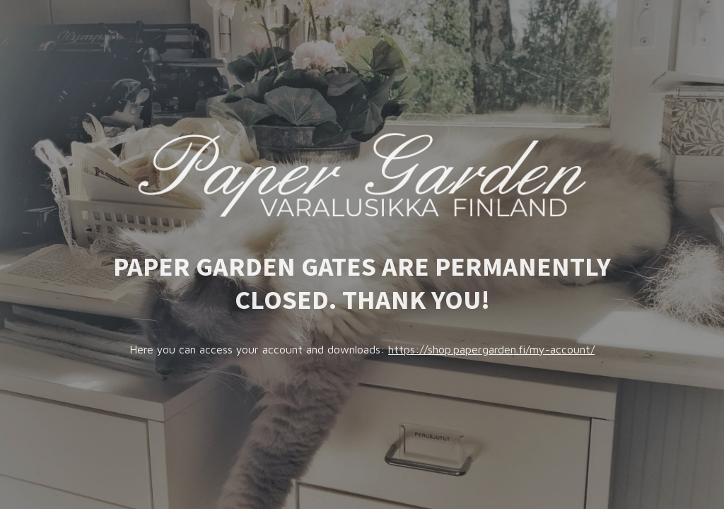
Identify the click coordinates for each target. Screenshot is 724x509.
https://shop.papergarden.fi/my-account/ (491, 349)
